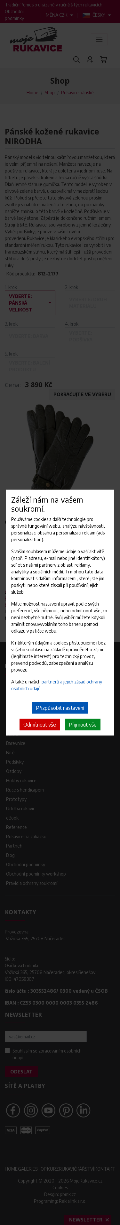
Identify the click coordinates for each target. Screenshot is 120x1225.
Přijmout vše (83, 724)
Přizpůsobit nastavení (60, 708)
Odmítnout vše (39, 724)
